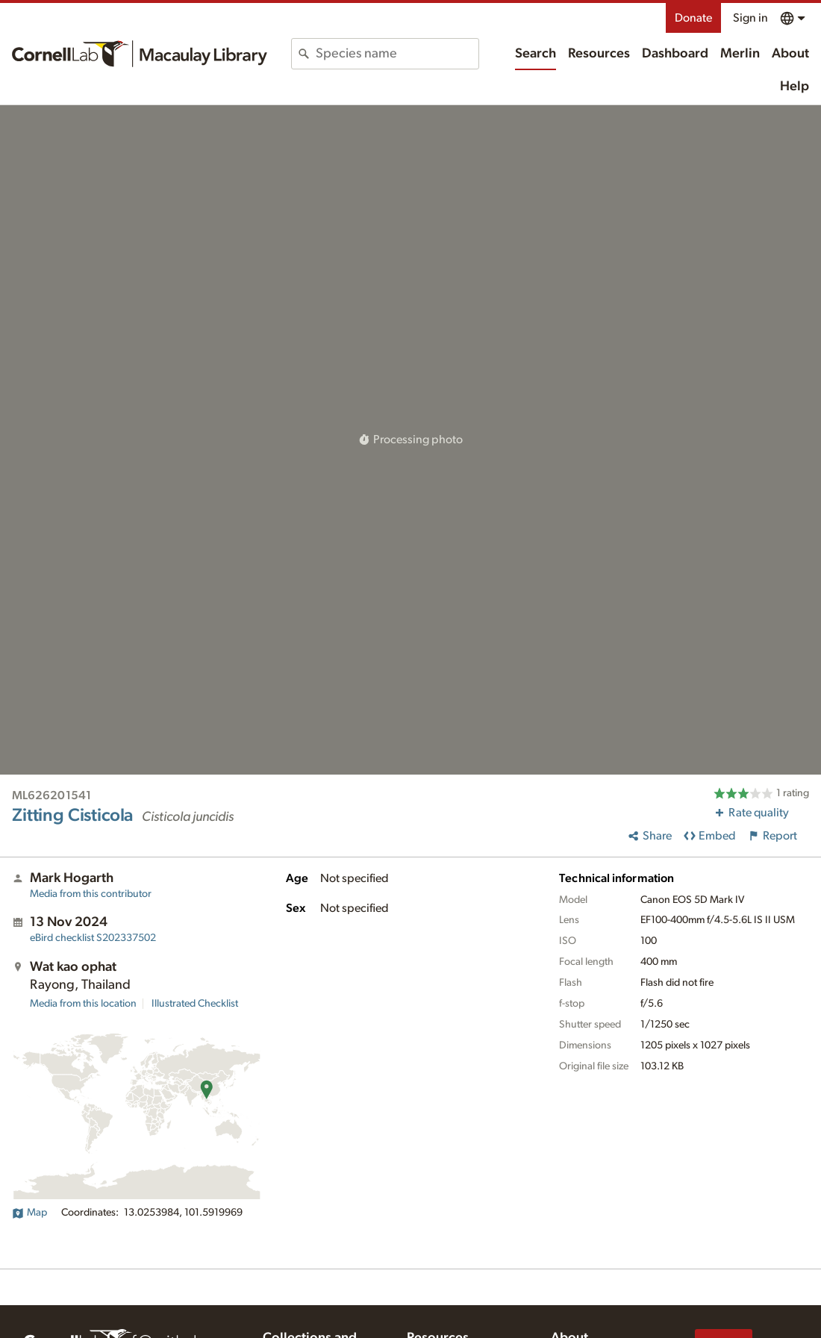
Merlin (740, 53)
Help (794, 86)
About (790, 53)
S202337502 (93, 938)
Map (29, 1212)
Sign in (750, 18)
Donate (693, 18)
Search (535, 53)
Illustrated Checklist (195, 1003)
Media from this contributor (91, 894)
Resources (599, 53)
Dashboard (675, 53)
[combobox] (397, 54)
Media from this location (83, 1003)
